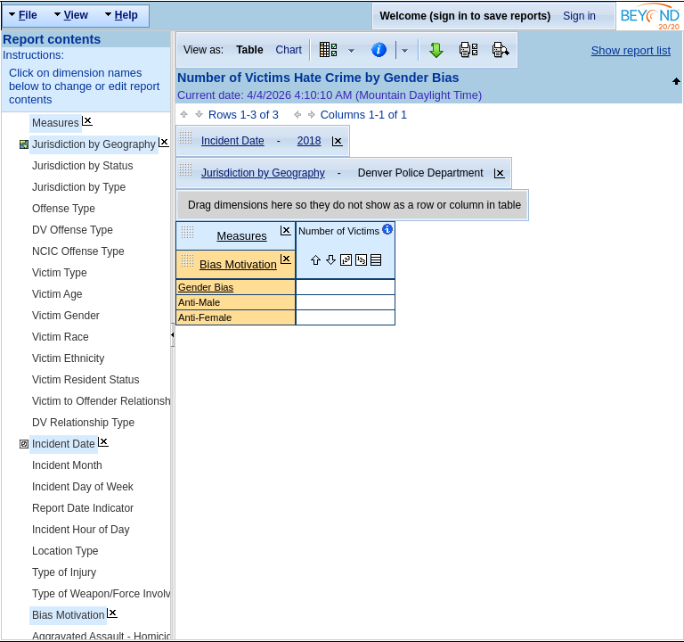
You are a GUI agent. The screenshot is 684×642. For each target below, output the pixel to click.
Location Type (65, 551)
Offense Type (63, 208)
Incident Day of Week (83, 487)
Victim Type (59, 273)
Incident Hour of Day (80, 529)
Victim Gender (66, 315)
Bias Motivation (68, 615)
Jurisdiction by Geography (94, 144)
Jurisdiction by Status (82, 166)
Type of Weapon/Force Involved (107, 594)
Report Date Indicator (83, 508)
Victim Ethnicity (68, 358)
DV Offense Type (72, 230)
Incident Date (63, 444)
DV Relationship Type (83, 422)
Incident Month (67, 465)
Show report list (631, 50)
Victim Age (57, 294)
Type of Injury (64, 572)
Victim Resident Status (86, 380)
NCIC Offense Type (78, 251)
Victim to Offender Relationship (105, 401)
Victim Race (60, 337)
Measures (55, 123)
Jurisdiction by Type (79, 187)
